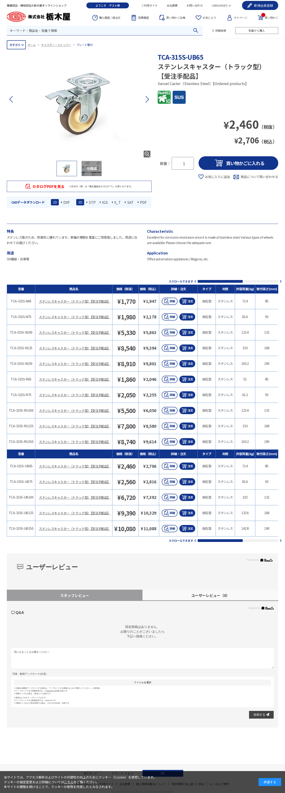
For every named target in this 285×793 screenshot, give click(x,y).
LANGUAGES (219, 5)
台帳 (175, 18)
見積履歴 (143, 17)
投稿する (261, 714)
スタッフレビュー (74, 595)
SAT (130, 202)
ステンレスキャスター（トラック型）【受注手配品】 (74, 301)
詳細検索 (220, 30)
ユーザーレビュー (210, 595)
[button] (147, 99)
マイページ (240, 17)
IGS (105, 202)
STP (92, 202)
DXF (66, 202)
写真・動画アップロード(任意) (29, 673)
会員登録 (263, 5)
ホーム (32, 45)
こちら (69, 782)
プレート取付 (84, 45)
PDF (143, 202)
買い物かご (269, 17)
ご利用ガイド (149, 5)
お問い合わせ (195, 5)
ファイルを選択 (142, 682)
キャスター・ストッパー (56, 45)
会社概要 (172, 5)
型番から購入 (257, 30)
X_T (117, 202)
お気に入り (209, 17)
